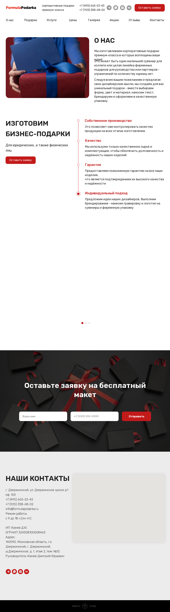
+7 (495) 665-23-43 (91, 5)
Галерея (94, 20)
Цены (73, 20)
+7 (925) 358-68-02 (92, 9)
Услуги (51, 20)
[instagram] (20, 571)
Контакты (157, 20)
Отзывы (134, 20)
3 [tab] (90, 324)
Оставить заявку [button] (149, 7)
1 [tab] (83, 324)
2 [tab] (86, 324)
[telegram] (8, 571)
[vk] (26, 571)
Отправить (136, 416)
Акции (114, 20)
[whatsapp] (14, 571)
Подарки (30, 20)
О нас (10, 20)
